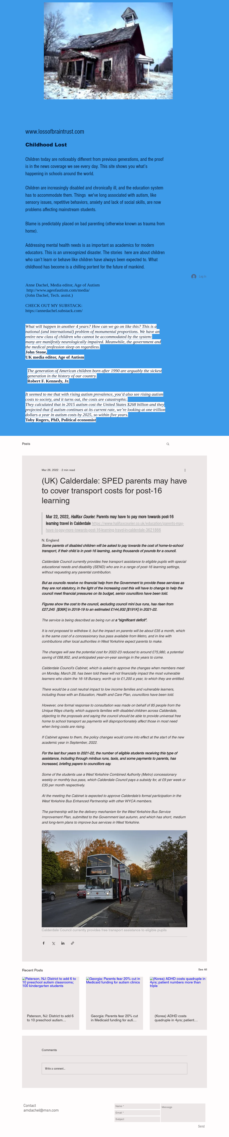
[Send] (201, 1126)
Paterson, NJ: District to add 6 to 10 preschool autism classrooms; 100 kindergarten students (50, 1018)
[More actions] (185, 470)
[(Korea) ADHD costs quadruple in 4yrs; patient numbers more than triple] (178, 993)
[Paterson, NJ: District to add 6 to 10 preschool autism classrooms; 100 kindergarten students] (50, 993)
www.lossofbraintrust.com (54, 131)
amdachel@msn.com (41, 1110)
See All (202, 969)
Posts (26, 444)
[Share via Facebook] (43, 943)
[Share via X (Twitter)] (53, 943)
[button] (168, 443)
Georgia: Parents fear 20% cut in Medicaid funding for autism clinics (114, 1018)
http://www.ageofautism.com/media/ (58, 290)
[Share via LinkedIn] (63, 943)
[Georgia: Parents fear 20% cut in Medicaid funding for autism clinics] (114, 993)
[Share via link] (72, 943)
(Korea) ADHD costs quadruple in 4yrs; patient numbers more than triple (174, 1018)
